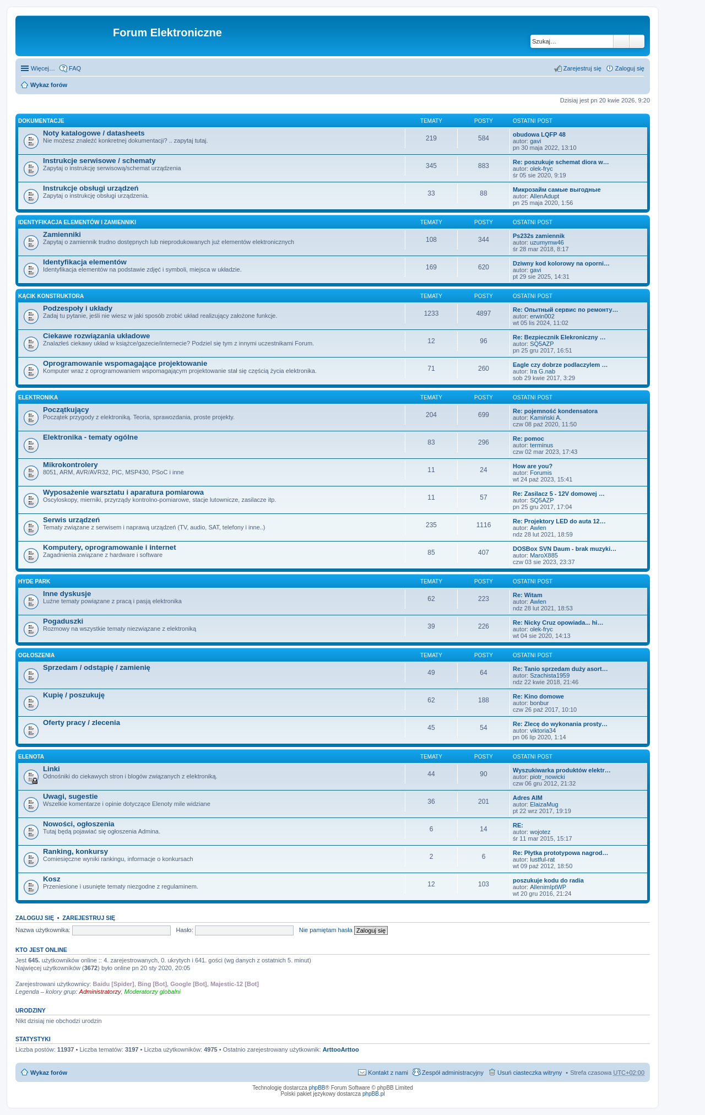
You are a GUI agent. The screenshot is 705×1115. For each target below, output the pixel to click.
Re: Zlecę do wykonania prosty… (560, 724)
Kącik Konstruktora (51, 296)
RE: (518, 825)
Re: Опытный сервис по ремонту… (566, 309)
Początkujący (66, 409)
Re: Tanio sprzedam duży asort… (560, 668)
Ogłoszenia (36, 655)
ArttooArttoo (341, 1049)
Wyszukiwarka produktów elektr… (562, 770)
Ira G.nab (542, 371)
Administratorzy (100, 991)
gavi (535, 141)
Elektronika (38, 397)
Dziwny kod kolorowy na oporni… (561, 263)
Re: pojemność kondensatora (555, 411)
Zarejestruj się (88, 917)
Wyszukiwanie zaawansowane (637, 41)
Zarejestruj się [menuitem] (582, 68)
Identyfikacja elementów (85, 262)
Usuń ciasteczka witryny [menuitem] (529, 1072)
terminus (541, 445)
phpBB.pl (373, 1094)
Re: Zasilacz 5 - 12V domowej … (559, 493)
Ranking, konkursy (75, 851)
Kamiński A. (545, 417)
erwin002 (542, 316)
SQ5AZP (542, 343)
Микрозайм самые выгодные (557, 189)
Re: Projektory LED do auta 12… (559, 521)
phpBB (317, 1088)
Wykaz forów (48, 85)
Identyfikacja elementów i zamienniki (77, 222)
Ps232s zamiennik (539, 235)
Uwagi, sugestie (70, 796)
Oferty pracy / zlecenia (81, 722)
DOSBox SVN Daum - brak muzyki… (564, 548)
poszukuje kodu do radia (548, 880)
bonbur (539, 703)
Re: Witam (528, 595)
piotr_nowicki (547, 776)
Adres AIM (528, 797)
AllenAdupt (544, 196)
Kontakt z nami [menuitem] (388, 1072)
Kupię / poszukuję (74, 695)
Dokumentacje (41, 121)
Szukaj (621, 41)
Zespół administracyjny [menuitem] (453, 1072)
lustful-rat (542, 859)
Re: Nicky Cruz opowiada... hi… (558, 622)
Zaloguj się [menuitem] (629, 68)
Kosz (52, 879)
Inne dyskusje (67, 593)
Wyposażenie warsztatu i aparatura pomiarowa (123, 492)
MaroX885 (544, 555)
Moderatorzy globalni (152, 991)
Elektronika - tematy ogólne (90, 437)
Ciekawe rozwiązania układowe (96, 336)
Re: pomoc (528, 438)
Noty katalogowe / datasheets (94, 133)
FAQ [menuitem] (75, 68)
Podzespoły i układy (77, 308)
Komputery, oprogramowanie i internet (109, 547)
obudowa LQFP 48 (539, 134)
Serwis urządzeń (71, 520)
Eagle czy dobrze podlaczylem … (560, 364)
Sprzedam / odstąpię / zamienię (96, 667)
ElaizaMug (544, 804)
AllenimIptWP (548, 887)
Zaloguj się (34, 917)
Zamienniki (62, 234)
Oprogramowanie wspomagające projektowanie (125, 363)
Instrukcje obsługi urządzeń (91, 188)
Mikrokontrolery (70, 465)
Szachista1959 (550, 675)
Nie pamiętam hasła (325, 930)
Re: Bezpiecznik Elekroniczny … (559, 337)
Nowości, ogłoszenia (79, 824)
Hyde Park (34, 581)
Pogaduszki (63, 621)
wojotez (540, 832)
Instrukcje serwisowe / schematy (99, 160)
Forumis (541, 472)
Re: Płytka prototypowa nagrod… (561, 852)
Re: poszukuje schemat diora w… (561, 162)
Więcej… (43, 68)
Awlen (538, 527)
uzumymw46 (547, 242)
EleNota (31, 757)
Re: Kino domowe (538, 696)
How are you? (532, 466)
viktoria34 (543, 730)
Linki (51, 769)
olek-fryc (541, 168)
